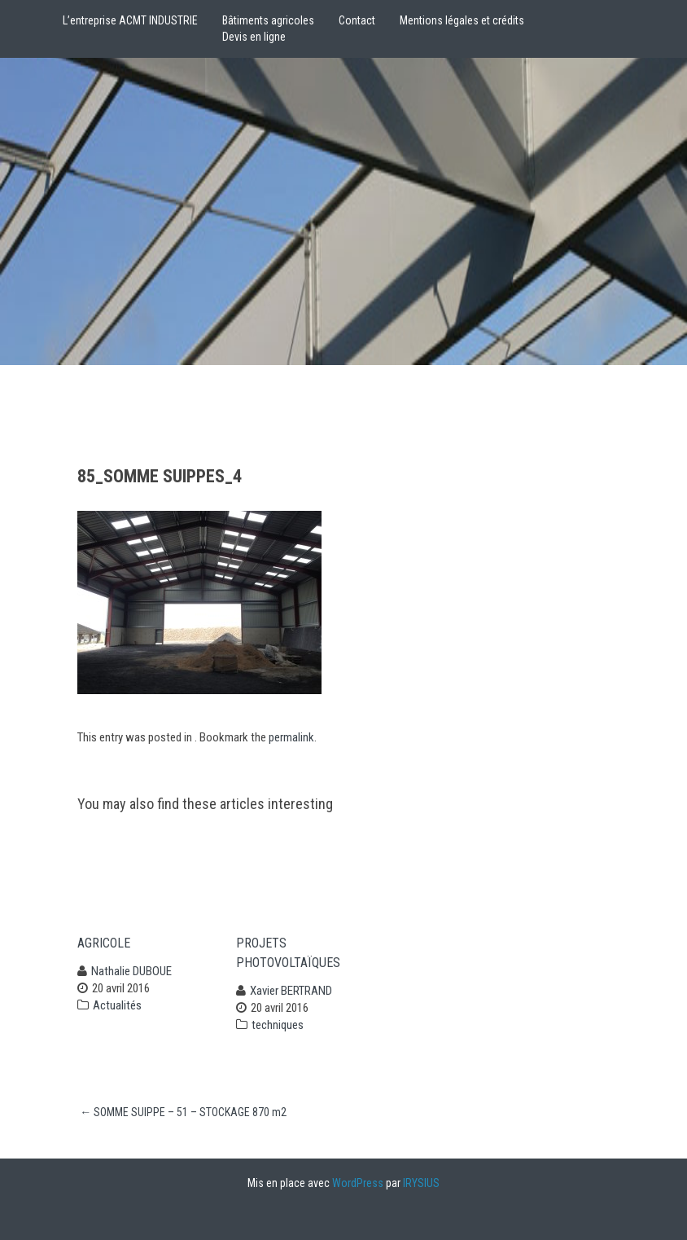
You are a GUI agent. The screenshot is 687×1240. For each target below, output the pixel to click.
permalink (291, 737)
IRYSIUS (421, 1182)
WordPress (357, 1182)
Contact (357, 20)
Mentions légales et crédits (462, 20)
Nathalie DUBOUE (131, 971)
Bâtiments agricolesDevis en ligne (268, 28)
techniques (278, 1025)
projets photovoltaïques (288, 952)
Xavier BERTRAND (291, 990)
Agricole (103, 943)
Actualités (117, 1005)
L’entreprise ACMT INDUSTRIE (130, 20)
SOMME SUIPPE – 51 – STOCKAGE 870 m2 (183, 1112)
